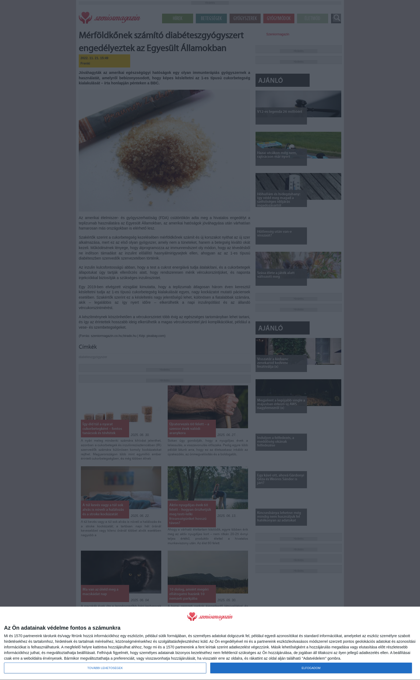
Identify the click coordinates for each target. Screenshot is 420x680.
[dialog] (210, 643)
